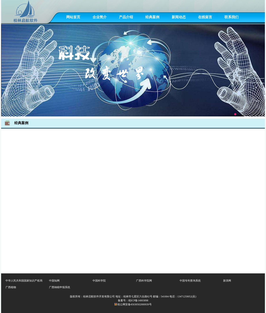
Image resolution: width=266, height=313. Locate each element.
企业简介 (100, 17)
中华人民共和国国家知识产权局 (23, 280)
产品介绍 (126, 17)
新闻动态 (179, 17)
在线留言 (205, 17)
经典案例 (152, 17)
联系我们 (231, 17)
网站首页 (73, 17)
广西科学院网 (144, 280)
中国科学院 (99, 280)
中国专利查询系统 (190, 280)
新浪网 (227, 280)
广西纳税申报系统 (59, 287)
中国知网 (54, 280)
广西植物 (10, 287)
